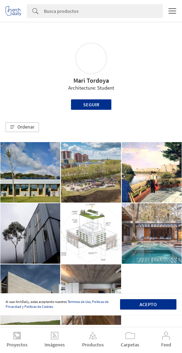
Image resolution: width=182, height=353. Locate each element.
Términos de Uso (79, 301)
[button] (22, 127)
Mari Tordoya (91, 80)
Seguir (91, 104)
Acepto (148, 304)
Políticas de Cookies (38, 306)
